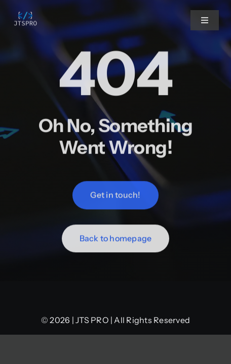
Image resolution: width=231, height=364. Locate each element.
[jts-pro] (25, 13)
